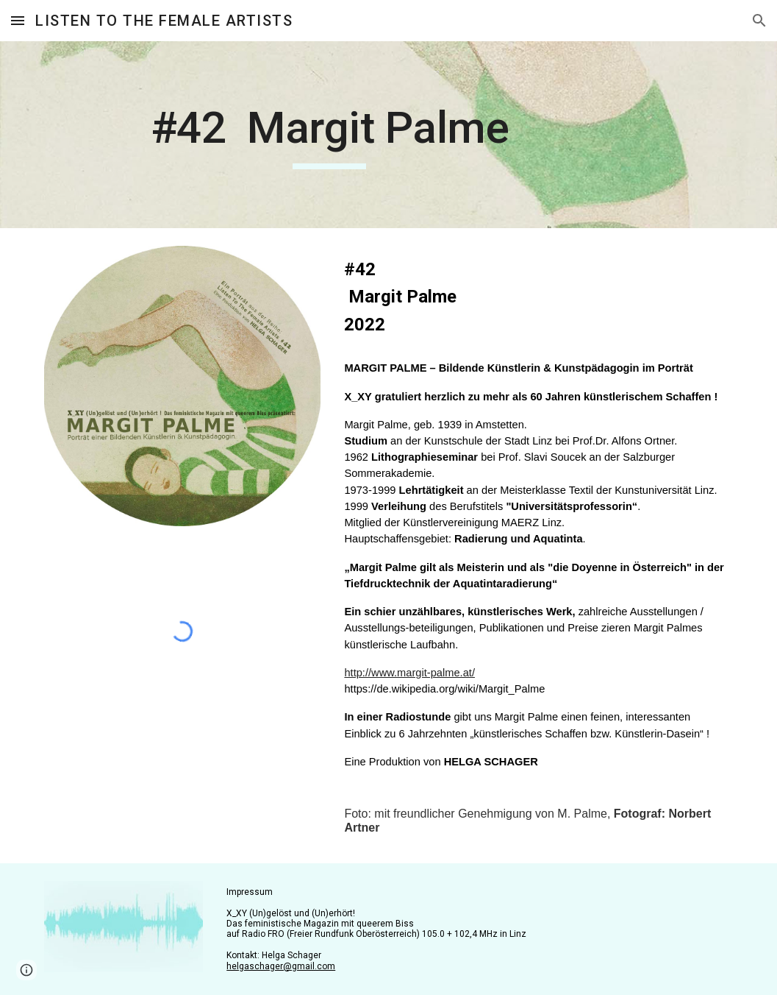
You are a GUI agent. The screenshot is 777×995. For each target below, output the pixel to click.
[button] (17, 20)
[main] (329, 134)
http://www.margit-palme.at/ (409, 673)
